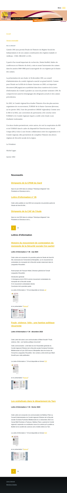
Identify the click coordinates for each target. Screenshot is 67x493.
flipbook (25, 306)
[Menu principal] (61, 7)
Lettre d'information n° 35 (23, 197)
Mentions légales (11, 484)
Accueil (8, 34)
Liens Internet (10, 481)
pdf (45, 290)
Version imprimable (12, 40)
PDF (45, 361)
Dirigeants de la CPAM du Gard (26, 183)
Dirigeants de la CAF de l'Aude (26, 211)
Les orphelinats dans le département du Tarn (33, 401)
